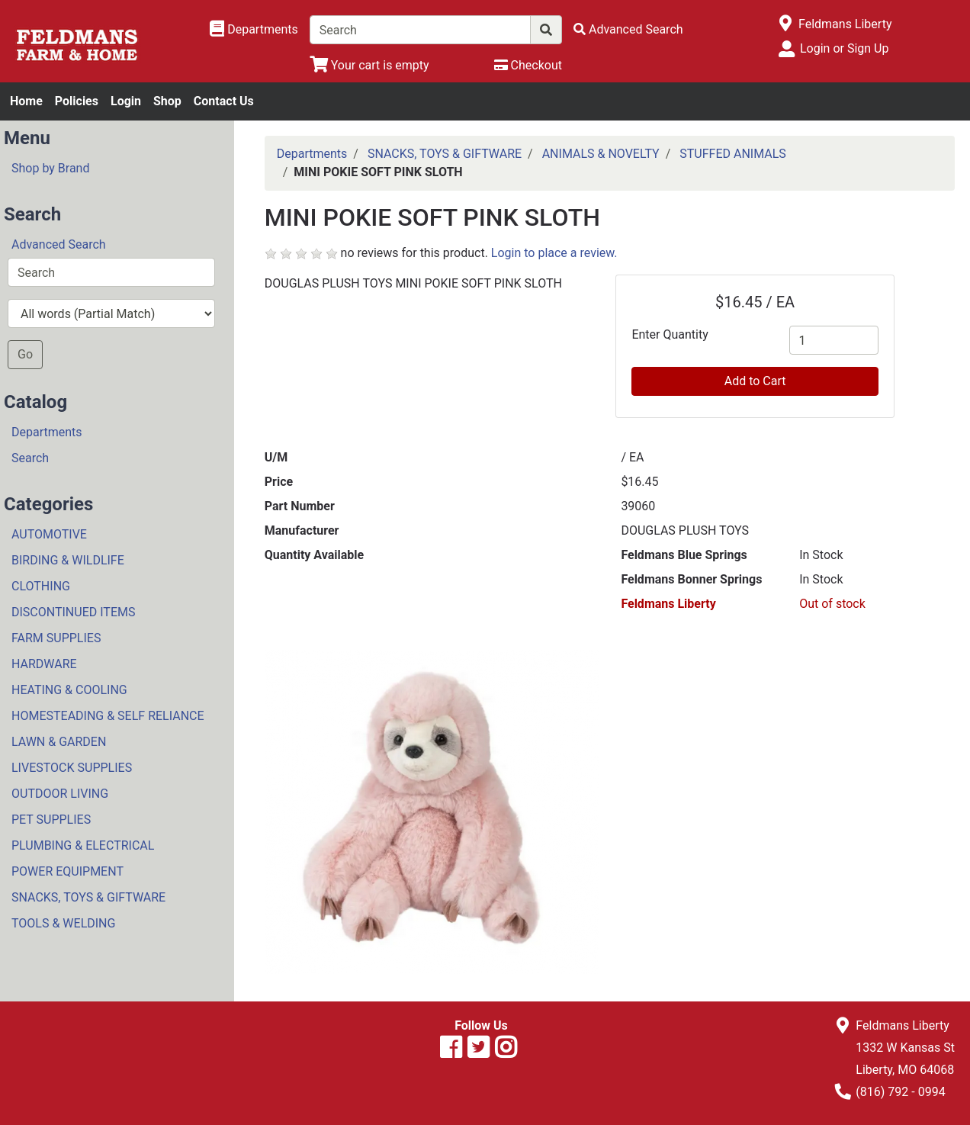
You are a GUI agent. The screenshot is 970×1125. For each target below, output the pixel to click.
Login (126, 101)
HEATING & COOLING (69, 690)
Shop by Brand (50, 168)
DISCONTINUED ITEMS (73, 612)
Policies (76, 101)
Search (30, 458)
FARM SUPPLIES (56, 638)
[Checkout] (528, 65)
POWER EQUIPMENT (67, 871)
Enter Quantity (669, 334)
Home (26, 101)
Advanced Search (58, 244)
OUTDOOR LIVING (59, 793)
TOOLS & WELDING (63, 923)
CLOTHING (40, 586)
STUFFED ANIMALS (732, 153)
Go (25, 354)
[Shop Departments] (254, 30)
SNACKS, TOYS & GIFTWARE (88, 897)
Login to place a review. (554, 253)
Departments (46, 432)
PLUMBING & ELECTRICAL (82, 845)
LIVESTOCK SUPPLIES (71, 767)
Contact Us (224, 101)
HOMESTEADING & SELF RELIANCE (107, 716)
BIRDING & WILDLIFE (67, 560)
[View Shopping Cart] (369, 65)
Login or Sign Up (844, 48)
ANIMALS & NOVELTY (601, 153)
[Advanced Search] (628, 29)
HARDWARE (44, 664)
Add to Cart (755, 381)
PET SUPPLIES (51, 819)
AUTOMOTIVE (49, 534)
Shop (167, 101)
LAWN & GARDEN (58, 741)
